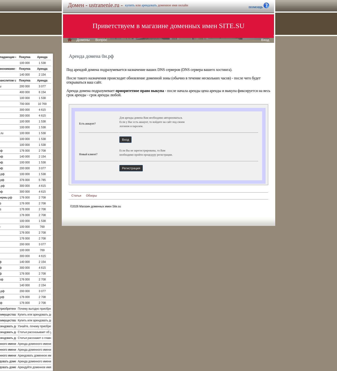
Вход (265, 40)
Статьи (76, 195)
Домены (83, 40)
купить (130, 5)
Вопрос (101, 40)
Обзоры (91, 195)
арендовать (149, 5)
